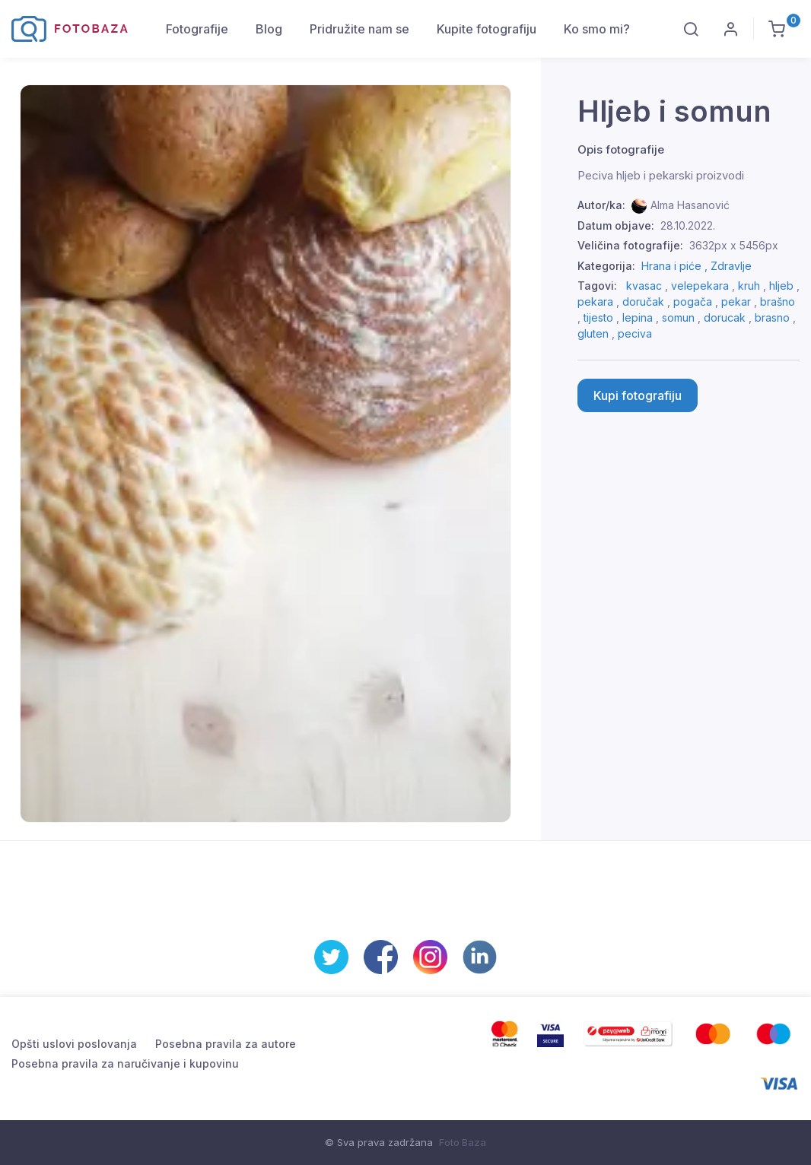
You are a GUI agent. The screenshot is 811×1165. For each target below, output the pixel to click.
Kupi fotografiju (637, 395)
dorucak (725, 317)
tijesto (598, 317)
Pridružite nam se (359, 29)
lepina (637, 317)
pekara (595, 301)
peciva (635, 333)
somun (678, 317)
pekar (736, 301)
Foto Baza (462, 1142)
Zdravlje (731, 265)
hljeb (781, 285)
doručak (643, 301)
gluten (593, 333)
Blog (269, 29)
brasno (772, 317)
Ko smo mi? (597, 29)
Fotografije (197, 29)
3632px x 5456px (733, 245)
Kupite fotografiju (486, 29)
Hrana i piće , (676, 265)
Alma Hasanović (690, 204)
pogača (692, 301)
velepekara (700, 285)
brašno (777, 301)
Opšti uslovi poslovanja (74, 1043)
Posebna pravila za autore (225, 1043)
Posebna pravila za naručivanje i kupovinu (125, 1063)
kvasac (644, 285)
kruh (749, 285)
